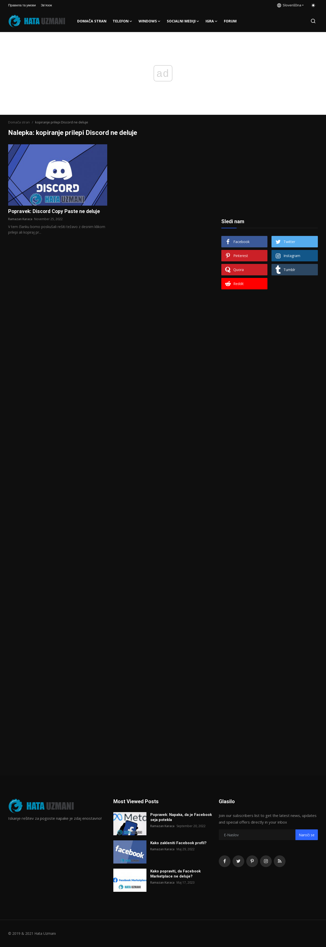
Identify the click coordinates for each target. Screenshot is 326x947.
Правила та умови (22, 5)
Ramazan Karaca (20, 219)
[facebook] (224, 861)
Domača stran (91, 21)
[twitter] (238, 861)
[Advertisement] (269, 176)
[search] (313, 21)
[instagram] (266, 861)
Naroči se (307, 834)
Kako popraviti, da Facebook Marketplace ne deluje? (175, 874)
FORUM (230, 21)
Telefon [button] (122, 21)
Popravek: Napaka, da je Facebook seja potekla (181, 817)
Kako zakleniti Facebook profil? (178, 843)
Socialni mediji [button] (183, 21)
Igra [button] (212, 21)
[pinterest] (252, 861)
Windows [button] (150, 21)
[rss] (280, 861)
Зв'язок (46, 5)
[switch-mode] (313, 5)
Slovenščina (289, 5)
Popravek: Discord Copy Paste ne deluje (55, 211)
